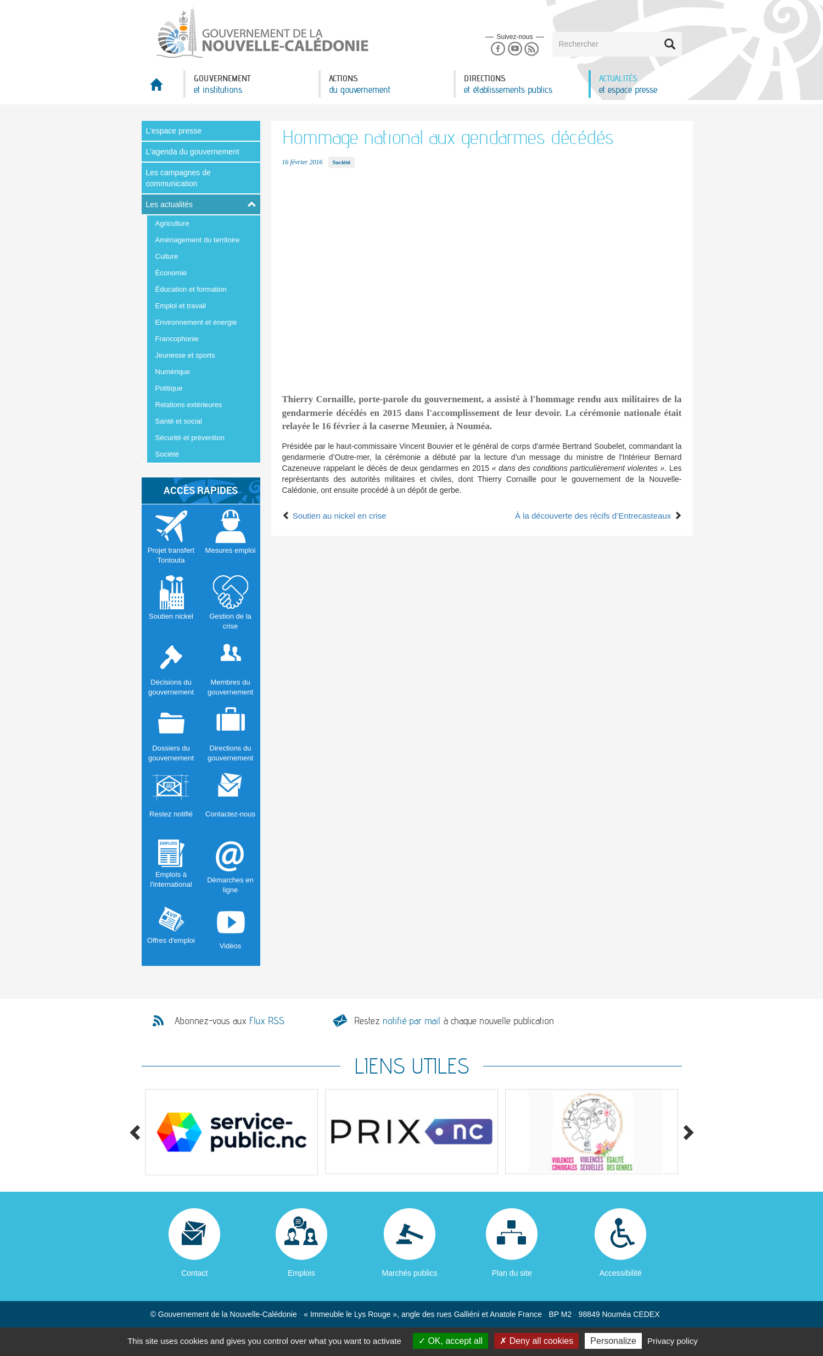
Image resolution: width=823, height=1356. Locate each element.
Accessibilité (621, 1273)
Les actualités (169, 204)
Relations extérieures (188, 405)
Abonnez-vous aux (229, 1020)
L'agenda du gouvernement (192, 151)
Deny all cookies (536, 1341)
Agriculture (172, 223)
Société (167, 454)
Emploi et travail (180, 306)
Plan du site (512, 1273)
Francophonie (177, 339)
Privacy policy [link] (672, 1341)
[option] (232, 1132)
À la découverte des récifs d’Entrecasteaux (598, 515)
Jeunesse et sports (185, 355)
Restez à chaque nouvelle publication (454, 1020)
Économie (171, 273)
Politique (169, 388)
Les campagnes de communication (178, 178)
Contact (194, 1273)
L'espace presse (174, 130)
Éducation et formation (191, 289)
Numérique (173, 372)
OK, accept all (450, 1341)
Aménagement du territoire (197, 240)
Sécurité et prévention (190, 438)
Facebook (497, 49)
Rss (531, 49)
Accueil (162, 87)
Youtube (514, 49)
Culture (166, 256)
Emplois (301, 1273)
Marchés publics (409, 1273)
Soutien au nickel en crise (334, 515)
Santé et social (178, 421)
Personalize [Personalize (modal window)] (613, 1341)
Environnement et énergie (196, 322)
